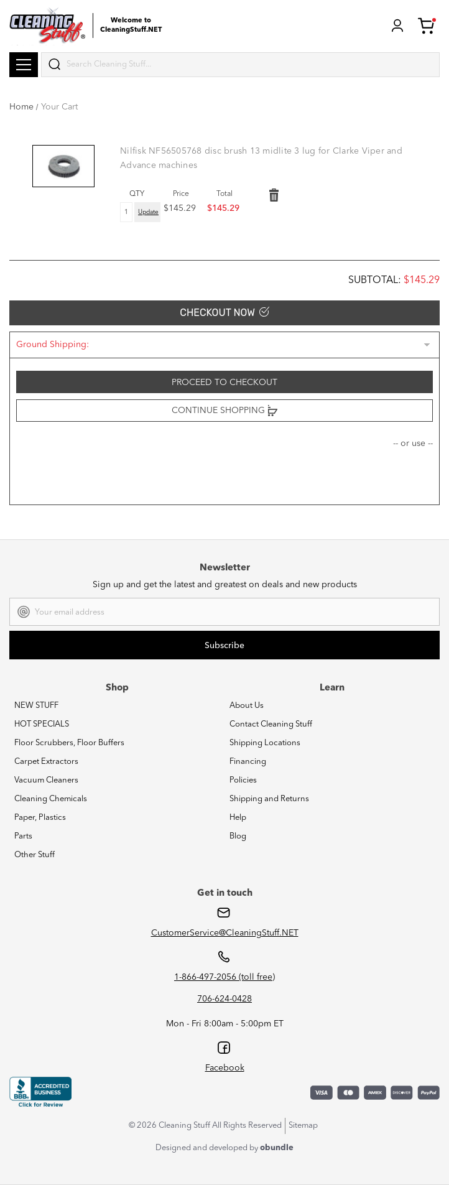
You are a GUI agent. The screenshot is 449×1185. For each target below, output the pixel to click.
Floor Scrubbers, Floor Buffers (69, 743)
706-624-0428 (224, 999)
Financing (247, 762)
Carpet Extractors (46, 762)
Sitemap (303, 1126)
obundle (277, 1148)
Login (397, 25)
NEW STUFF (36, 706)
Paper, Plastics (40, 818)
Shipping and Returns (269, 799)
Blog (237, 836)
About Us (246, 706)
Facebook (224, 1068)
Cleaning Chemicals (50, 799)
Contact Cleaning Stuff (270, 724)
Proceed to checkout (224, 382)
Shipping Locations (264, 743)
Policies (243, 780)
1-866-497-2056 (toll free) (224, 977)
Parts (23, 836)
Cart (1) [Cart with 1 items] (427, 25)
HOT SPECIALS (41, 724)
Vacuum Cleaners (46, 780)
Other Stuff (34, 855)
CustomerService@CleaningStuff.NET (225, 933)
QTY (136, 194)
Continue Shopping (224, 410)
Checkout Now (224, 312)
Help (237, 818)
